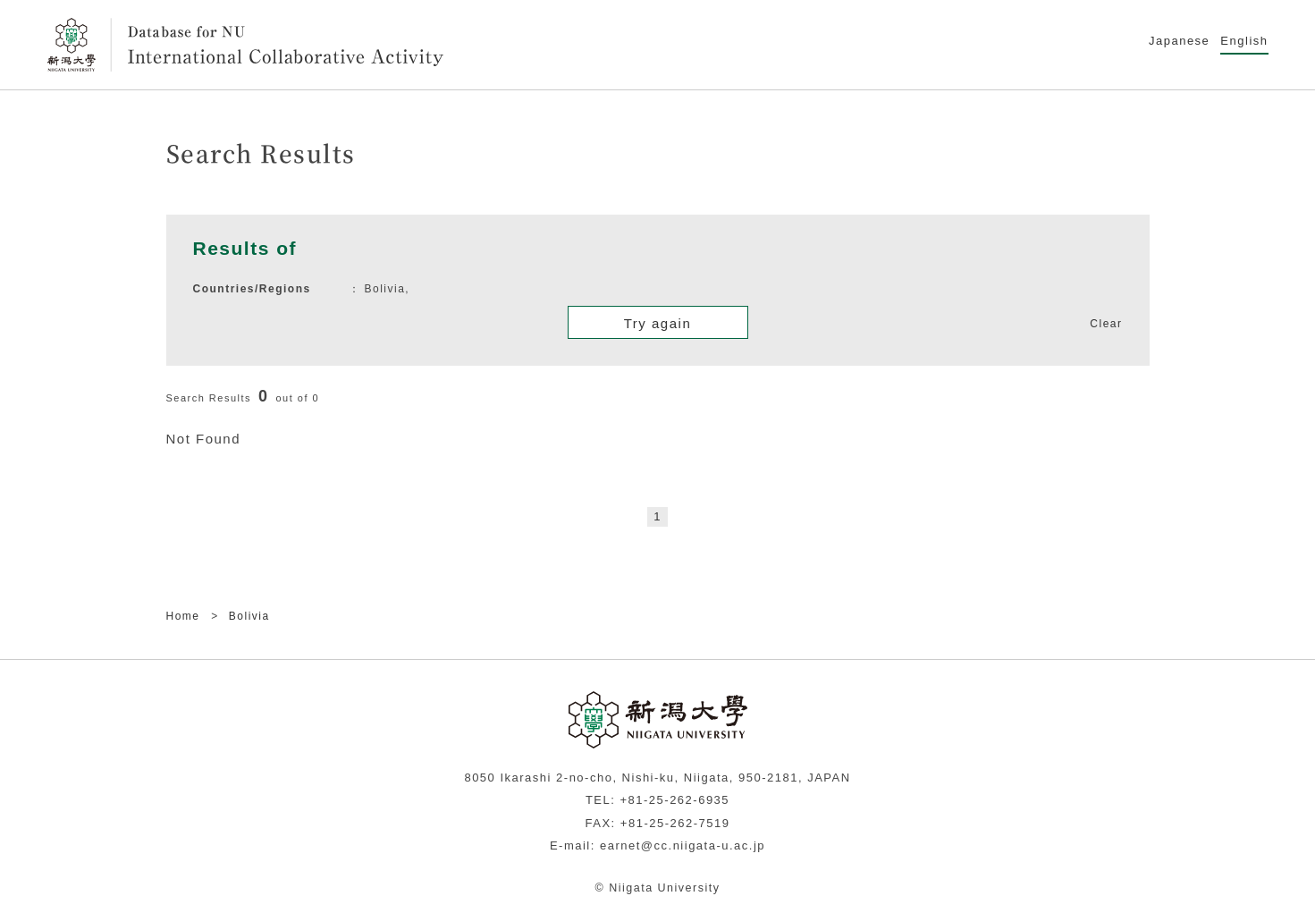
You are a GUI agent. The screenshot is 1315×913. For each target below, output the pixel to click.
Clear (1106, 323)
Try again (657, 323)
